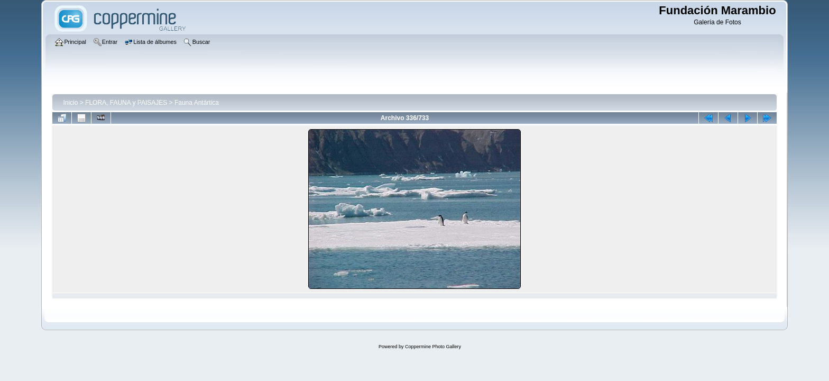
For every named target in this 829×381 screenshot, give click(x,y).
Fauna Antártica (196, 102)
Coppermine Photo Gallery (433, 346)
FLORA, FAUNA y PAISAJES (126, 102)
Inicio (70, 102)
